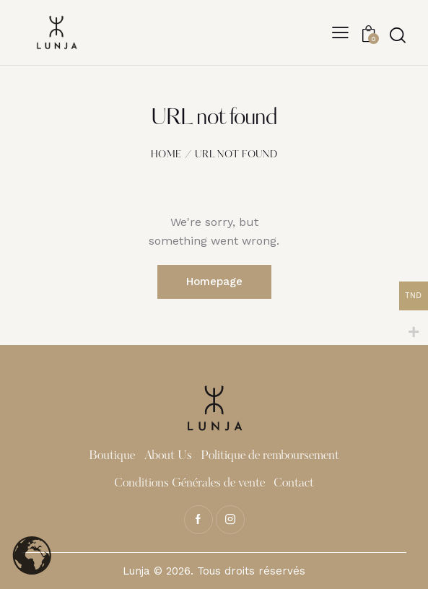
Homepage (214, 281)
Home (166, 155)
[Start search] (397, 35)
